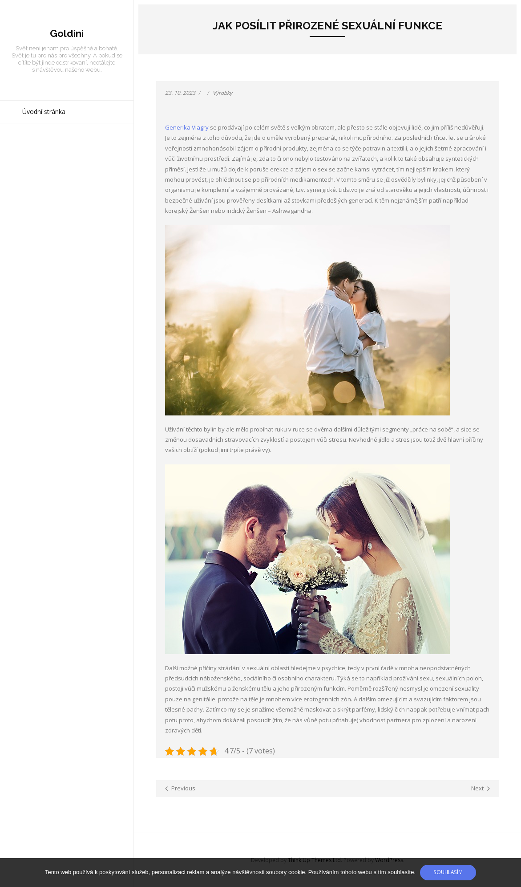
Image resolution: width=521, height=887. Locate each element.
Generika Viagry (187, 127)
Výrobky (222, 93)
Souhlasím (448, 871)
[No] (509, 872)
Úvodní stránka (43, 111)
